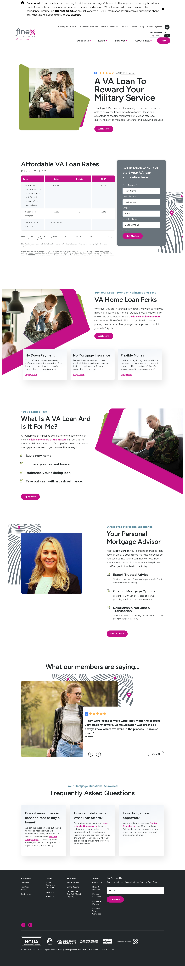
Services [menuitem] (71, 878)
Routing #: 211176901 (90, 950)
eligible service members (145, 316)
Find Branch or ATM (158, 33)
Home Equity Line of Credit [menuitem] (50, 885)
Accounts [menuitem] (26, 878)
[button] (84, 41)
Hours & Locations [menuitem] (109, 27)
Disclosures (76, 950)
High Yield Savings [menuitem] (25, 888)
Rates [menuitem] (134, 27)
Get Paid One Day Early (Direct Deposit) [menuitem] (74, 894)
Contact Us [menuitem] (97, 882)
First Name (130, 185)
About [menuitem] (95, 878)
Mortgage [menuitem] (50, 892)
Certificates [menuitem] (26, 894)
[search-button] (167, 26)
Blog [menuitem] (142, 27)
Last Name (129, 196)
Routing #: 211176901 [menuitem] (67, 27)
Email (126, 207)
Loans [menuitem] (49, 878)
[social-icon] (23, 925)
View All (156, 754)
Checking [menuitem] (25, 882)
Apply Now (103, 129)
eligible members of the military (48, 439)
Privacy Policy (64, 950)
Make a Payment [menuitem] (154, 27)
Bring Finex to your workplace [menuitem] (96, 911)
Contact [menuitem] (124, 27)
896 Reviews (128, 73)
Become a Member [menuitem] (89, 27)
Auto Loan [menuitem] (50, 897)
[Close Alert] (163, 9)
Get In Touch (117, 633)
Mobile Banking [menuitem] (73, 882)
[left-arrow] (90, 754)
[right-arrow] (98, 754)
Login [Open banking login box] (164, 40)
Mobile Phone (130, 219)
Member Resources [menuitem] (96, 895)
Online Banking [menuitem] (73, 887)
